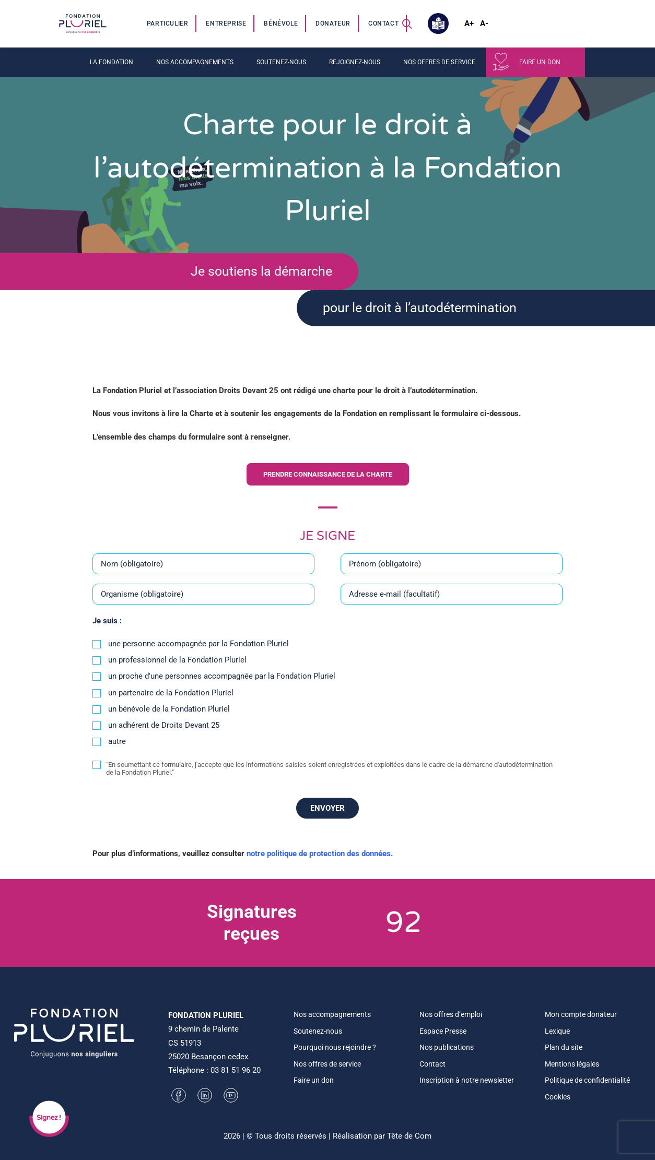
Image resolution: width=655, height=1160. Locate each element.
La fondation (111, 62)
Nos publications (446, 1047)
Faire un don (539, 62)
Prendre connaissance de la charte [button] (327, 485)
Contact (383, 23)
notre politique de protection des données (319, 863)
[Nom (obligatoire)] (203, 573)
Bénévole (281, 23)
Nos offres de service (439, 62)
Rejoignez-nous (354, 62)
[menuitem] (168, 23)
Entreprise (226, 23)
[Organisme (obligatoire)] (203, 604)
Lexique (557, 1031)
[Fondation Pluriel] (82, 23)
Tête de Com (409, 1136)
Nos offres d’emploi (450, 1014)
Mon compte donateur (581, 1014)
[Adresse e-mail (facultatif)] (452, 604)
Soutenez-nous (281, 62)
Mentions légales (572, 1064)
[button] (407, 23)
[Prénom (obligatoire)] (452, 573)
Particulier (168, 23)
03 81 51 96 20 (235, 1070)
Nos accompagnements (194, 62)
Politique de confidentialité (587, 1080)
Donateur (332, 23)
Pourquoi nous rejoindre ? (335, 1047)
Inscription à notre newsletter (466, 1080)
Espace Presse (442, 1031)
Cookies (557, 1097)
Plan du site (563, 1047)
